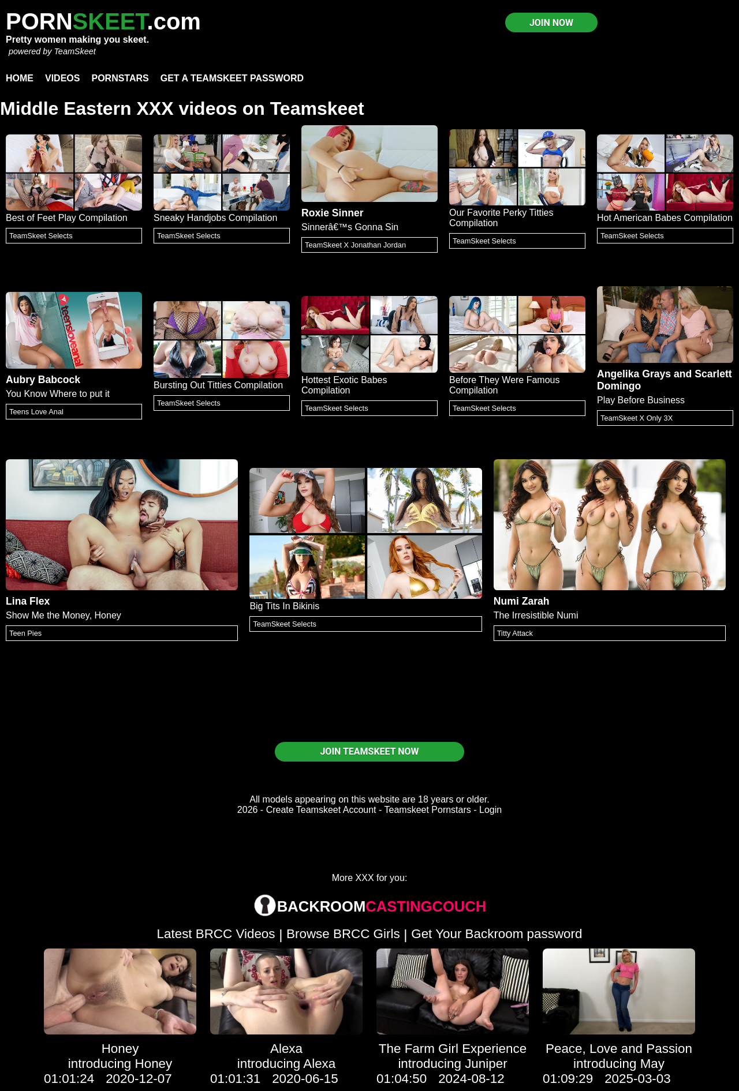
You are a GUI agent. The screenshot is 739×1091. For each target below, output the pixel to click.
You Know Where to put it (58, 394)
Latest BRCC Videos (216, 934)
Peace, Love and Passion (619, 1048)
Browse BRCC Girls (343, 934)
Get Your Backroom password (496, 934)
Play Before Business (641, 400)
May (652, 1063)
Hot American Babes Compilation (665, 218)
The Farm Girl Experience (453, 1048)
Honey (120, 1048)
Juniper (486, 1063)
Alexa (286, 1048)
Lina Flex (28, 601)
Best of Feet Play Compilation (67, 218)
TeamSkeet (74, 51)
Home (19, 78)
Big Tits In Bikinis (284, 606)
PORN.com (103, 21)
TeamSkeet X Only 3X (636, 418)
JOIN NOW (551, 22)
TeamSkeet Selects (41, 235)
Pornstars (119, 78)
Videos (62, 78)
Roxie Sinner (332, 213)
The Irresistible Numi (536, 615)
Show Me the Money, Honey (63, 615)
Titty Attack (515, 633)
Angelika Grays (634, 374)
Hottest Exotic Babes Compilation (344, 385)
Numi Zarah (522, 601)
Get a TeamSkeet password (232, 78)
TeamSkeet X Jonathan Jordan (355, 245)
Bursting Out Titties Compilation (218, 385)
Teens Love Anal (36, 411)
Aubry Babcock (43, 379)
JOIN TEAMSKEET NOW (369, 751)
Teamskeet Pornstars (428, 810)
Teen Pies (25, 633)
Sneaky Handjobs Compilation (215, 218)
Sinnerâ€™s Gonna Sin (349, 227)
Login (490, 810)
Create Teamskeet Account (321, 810)
